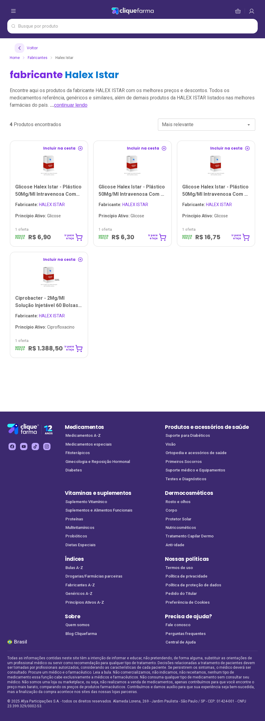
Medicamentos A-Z (83, 435)
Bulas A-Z (74, 567)
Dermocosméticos (189, 493)
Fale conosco (178, 625)
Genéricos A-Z (78, 593)
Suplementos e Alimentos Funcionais (98, 510)
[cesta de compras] (251, 11)
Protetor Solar (178, 519)
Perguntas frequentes (186, 633)
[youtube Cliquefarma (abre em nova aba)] (24, 446)
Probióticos (76, 536)
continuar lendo (70, 105)
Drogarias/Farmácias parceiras (93, 576)
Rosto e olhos (178, 501)
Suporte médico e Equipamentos (195, 470)
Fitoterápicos (77, 452)
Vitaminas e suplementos (98, 493)
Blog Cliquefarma (81, 633)
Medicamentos (84, 427)
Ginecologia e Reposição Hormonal (97, 461)
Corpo (171, 510)
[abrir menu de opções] (13, 11)
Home (15, 58)
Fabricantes (37, 58)
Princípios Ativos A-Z (84, 602)
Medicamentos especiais (88, 444)
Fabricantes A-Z (80, 585)
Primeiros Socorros (184, 461)
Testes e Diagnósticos (186, 479)
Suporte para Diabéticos (188, 435)
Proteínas (74, 519)
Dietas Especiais (80, 545)
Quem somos (77, 625)
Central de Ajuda (181, 642)
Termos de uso (179, 567)
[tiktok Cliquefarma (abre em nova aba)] (35, 446)
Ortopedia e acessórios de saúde (196, 452)
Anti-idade (175, 545)
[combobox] (206, 125)
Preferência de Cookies (188, 602)
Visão (171, 444)
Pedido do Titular (181, 593)
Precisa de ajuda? (188, 616)
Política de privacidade (186, 576)
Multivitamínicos (79, 527)
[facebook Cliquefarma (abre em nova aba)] (12, 446)
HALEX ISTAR (40, 204)
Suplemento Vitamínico (86, 501)
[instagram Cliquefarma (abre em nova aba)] (47, 446)
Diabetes (73, 470)
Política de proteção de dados (193, 585)
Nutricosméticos (181, 527)
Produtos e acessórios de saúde (207, 427)
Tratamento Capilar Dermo (190, 536)
